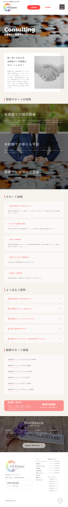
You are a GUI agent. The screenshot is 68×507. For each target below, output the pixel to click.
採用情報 (47, 8)
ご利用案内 (33, 8)
